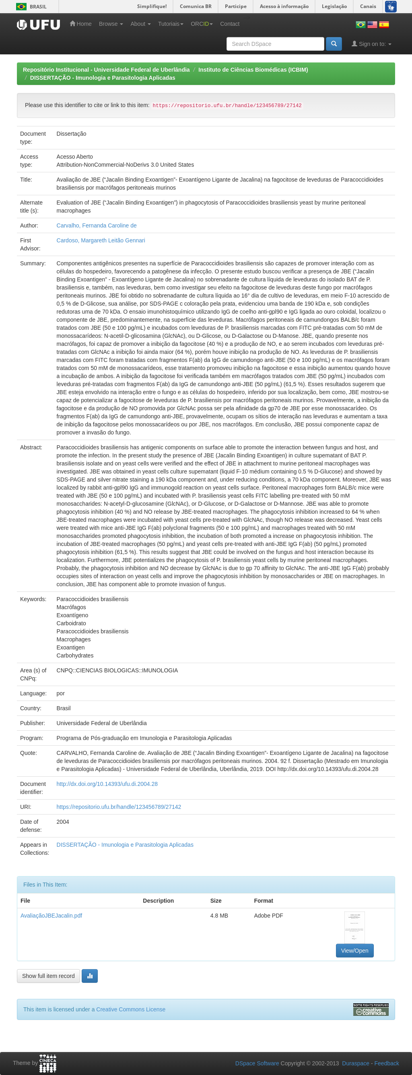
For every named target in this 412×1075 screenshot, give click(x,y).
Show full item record (48, 976)
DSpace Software (257, 1063)
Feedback (387, 1063)
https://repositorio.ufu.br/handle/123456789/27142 (119, 807)
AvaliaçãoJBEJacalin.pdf (51, 915)
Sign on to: (371, 43)
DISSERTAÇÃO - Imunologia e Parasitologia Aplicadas (102, 77)
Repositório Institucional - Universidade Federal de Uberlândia (106, 69)
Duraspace (355, 1063)
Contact (229, 24)
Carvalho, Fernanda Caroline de (97, 225)
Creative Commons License (130, 1009)
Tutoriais (170, 24)
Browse (111, 24)
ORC (202, 24)
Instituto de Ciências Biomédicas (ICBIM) (253, 69)
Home (81, 23)
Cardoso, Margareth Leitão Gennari (101, 240)
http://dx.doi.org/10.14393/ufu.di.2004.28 (107, 784)
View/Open (355, 950)
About (140, 24)
